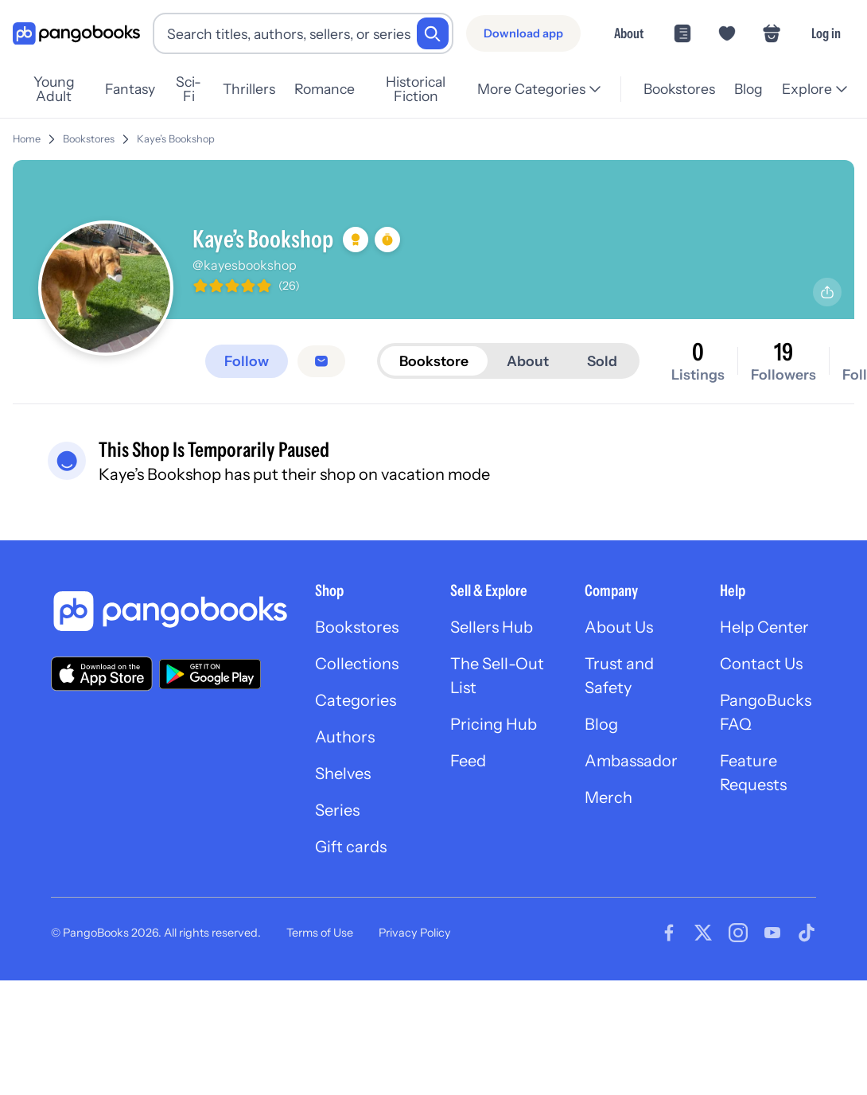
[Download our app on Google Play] (210, 674)
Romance (324, 88)
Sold (602, 361)
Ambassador (631, 760)
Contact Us (761, 663)
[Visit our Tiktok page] (806, 932)
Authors (345, 736)
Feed (468, 760)
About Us (619, 627)
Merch (608, 797)
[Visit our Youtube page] (772, 932)
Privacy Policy (415, 932)
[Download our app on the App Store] (102, 674)
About (628, 33)
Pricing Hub (493, 724)
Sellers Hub (491, 627)
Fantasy (129, 88)
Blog (748, 88)
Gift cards (351, 846)
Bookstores (679, 88)
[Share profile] (827, 292)
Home (27, 139)
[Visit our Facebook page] (668, 932)
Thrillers (249, 88)
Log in (826, 33)
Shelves (343, 773)
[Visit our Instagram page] (738, 932)
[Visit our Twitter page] (703, 932)
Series (337, 810)
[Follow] (246, 361)
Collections (357, 663)
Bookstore (433, 361)
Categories (355, 700)
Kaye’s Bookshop (176, 139)
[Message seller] (321, 361)
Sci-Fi (188, 89)
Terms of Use (319, 932)
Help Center (764, 627)
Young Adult (54, 89)
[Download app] (523, 33)
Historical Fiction (415, 89)
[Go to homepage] (76, 33)
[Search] (433, 33)
